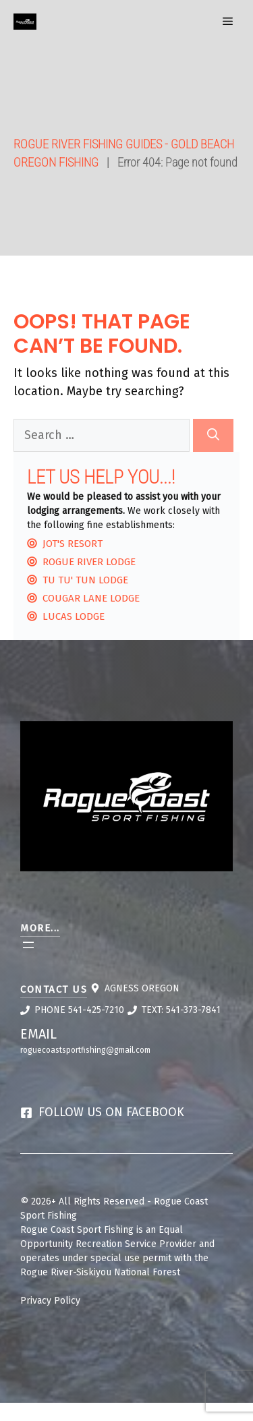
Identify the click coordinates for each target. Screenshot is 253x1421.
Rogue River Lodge (89, 562)
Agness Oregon (142, 988)
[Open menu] (28, 945)
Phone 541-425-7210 (79, 1010)
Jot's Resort (73, 544)
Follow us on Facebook (111, 1112)
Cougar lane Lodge (91, 598)
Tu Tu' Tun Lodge (85, 580)
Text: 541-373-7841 (181, 1010)
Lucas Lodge (74, 616)
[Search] (213, 435)
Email (38, 1034)
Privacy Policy (50, 1300)
